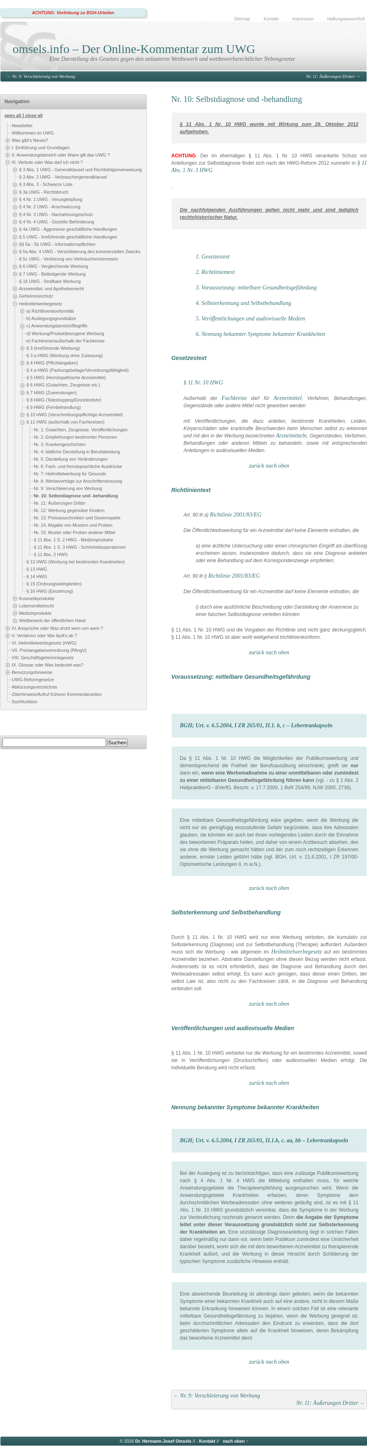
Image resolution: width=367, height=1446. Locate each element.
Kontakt (271, 18)
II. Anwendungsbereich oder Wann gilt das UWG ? (61, 154)
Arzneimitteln (291, 436)
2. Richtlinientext (215, 272)
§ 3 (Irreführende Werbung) (53, 348)
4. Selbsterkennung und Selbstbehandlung (243, 303)
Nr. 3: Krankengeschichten (60, 444)
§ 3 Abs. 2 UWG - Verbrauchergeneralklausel (63, 176)
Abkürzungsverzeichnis (34, 686)
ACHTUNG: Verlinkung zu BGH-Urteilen (73, 12)
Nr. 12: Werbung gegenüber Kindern (69, 510)
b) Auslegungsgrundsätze (51, 318)
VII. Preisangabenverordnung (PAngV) (49, 650)
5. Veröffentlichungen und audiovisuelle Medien (250, 319)
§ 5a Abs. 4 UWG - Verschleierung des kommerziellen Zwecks (79, 251)
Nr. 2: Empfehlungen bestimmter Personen (75, 437)
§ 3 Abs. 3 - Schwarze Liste (46, 184)
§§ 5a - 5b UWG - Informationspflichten (57, 244)
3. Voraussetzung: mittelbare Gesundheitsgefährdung (256, 288)
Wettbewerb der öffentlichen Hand (52, 620)
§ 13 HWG (37, 569)
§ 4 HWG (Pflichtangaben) (52, 362)
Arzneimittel (287, 398)
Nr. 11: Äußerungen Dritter (330, 76)
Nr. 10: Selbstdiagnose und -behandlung (76, 495)
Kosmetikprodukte (36, 598)
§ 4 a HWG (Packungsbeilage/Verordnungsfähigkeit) (77, 370)
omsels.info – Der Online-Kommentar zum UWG (134, 48)
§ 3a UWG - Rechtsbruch (44, 192)
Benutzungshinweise (32, 672)
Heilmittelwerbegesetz (40, 303)
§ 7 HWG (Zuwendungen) (52, 392)
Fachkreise (234, 398)
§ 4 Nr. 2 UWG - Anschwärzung (49, 206)
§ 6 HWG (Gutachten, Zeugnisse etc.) (63, 384)
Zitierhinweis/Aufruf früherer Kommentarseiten (57, 694)
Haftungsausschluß (346, 18)
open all (12, 115)
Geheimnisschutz (36, 296)
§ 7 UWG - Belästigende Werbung (52, 274)
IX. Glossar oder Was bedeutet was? (47, 664)
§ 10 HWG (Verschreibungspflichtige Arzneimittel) (75, 414)
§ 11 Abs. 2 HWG (51, 554)
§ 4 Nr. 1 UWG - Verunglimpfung (50, 199)
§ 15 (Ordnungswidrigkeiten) (54, 583)
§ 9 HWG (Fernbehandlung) (54, 407)
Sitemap (242, 18)
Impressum (303, 18)
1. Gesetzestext (213, 257)
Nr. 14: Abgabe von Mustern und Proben (73, 525)
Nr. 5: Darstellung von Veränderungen (71, 459)
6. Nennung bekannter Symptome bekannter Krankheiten (260, 334)
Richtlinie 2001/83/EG (235, 515)
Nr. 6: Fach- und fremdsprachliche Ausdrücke (78, 466)
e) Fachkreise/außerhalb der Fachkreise (65, 340)
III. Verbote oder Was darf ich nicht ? (47, 162)
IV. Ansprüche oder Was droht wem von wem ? (57, 628)
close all (34, 115)
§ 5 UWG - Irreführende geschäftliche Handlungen (68, 236)
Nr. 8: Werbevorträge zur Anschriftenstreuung (78, 481)
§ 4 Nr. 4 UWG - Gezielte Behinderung (56, 221)
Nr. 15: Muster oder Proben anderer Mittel (74, 532)
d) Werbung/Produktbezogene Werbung (65, 333)
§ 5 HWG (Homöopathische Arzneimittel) (66, 377)
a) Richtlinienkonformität (50, 311)
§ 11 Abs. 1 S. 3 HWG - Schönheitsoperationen (80, 547)
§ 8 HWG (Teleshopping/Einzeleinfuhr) (64, 399)
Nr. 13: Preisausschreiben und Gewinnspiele (77, 517)
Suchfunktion (24, 701)
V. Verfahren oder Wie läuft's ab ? (44, 635)
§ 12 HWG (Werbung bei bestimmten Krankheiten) (76, 561)
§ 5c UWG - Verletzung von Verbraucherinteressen (68, 259)
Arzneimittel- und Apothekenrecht (51, 288)
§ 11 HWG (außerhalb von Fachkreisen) (65, 421)
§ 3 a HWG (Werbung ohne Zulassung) (65, 355)
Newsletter (22, 125)
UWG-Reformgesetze (33, 679)
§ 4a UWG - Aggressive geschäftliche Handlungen (68, 229)
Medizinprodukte (35, 613)
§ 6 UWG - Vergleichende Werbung (53, 266)
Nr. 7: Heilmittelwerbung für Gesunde (70, 473)
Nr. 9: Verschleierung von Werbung (43, 76)
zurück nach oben (269, 466)
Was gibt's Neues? (30, 140)
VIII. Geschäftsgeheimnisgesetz (43, 657)
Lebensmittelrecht (36, 605)
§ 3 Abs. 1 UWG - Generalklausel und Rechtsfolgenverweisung (80, 169)
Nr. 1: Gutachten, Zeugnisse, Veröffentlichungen (81, 429)
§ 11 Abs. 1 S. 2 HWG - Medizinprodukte (73, 539)
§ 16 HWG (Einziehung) (50, 591)
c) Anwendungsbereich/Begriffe (57, 325)
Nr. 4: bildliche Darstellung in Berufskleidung (77, 451)
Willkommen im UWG (33, 132)
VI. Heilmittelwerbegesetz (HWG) (44, 642)
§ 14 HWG (37, 576)
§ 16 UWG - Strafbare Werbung (50, 281)
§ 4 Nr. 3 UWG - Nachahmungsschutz (56, 214)
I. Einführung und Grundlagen (41, 147)
